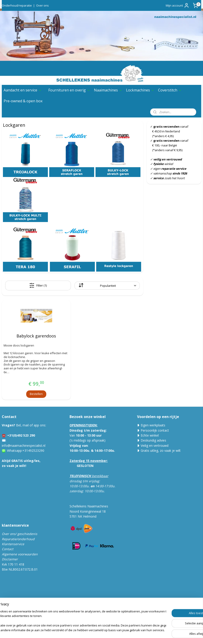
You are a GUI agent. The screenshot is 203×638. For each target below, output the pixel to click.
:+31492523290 (33, 450)
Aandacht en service (23, 90)
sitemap (91, 629)
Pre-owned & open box (23, 100)
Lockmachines (140, 90)
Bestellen (36, 394)
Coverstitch (170, 90)
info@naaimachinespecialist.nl (23, 445)
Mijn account (177, 5)
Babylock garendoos (36, 336)
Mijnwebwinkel (157, 629)
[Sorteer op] (107, 285)
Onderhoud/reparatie (17, 5)
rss (100, 629)
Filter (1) (38, 285)
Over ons (42, 5)
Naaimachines (108, 90)
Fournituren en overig (69, 90)
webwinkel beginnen (117, 629)
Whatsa (12, 450)
